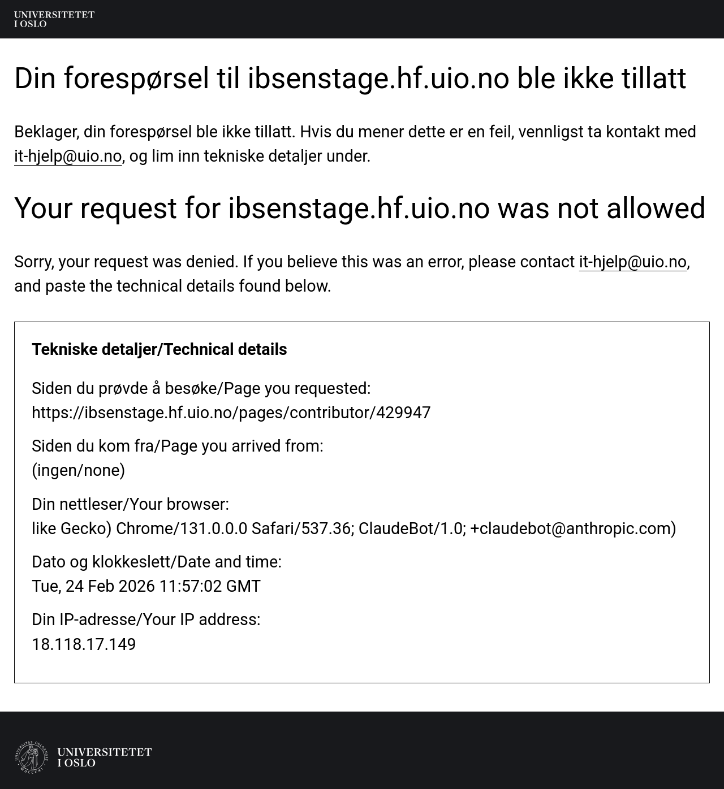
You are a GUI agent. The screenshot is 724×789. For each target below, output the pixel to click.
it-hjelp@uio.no (68, 156)
